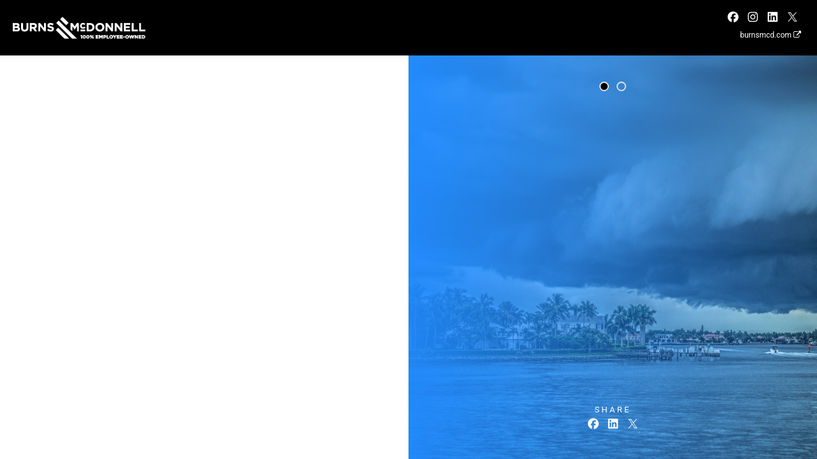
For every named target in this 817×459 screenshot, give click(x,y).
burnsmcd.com (770, 35)
